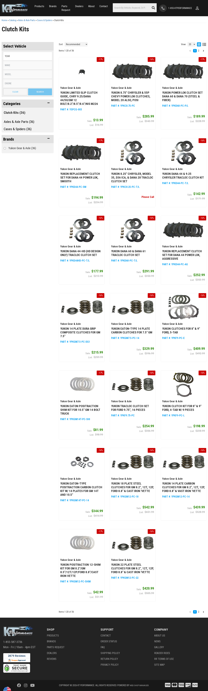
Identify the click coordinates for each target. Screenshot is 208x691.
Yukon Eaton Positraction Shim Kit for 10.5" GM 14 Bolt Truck (80, 409)
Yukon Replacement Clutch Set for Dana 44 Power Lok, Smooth (80, 177)
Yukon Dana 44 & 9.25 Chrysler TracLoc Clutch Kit (183, 175)
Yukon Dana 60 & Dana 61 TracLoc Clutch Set (128, 253)
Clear (15, 92)
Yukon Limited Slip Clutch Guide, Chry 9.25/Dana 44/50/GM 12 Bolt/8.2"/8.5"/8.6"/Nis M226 (79, 98)
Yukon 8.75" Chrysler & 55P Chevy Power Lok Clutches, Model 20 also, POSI (130, 96)
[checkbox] (5, 148)
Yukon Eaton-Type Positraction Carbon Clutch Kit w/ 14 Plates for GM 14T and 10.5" (81, 489)
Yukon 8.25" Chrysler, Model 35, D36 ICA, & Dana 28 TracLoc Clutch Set (132, 177)
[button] (39, 6)
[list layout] (204, 44)
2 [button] (198, 50)
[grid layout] (199, 44)
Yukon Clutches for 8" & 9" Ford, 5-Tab (181, 330)
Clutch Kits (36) (14, 113)
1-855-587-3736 (12, 642)
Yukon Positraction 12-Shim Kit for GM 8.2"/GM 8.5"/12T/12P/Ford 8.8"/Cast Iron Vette (80, 570)
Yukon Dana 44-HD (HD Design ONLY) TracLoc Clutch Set (80, 253)
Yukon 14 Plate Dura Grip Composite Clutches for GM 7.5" (80, 332)
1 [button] (194, 50)
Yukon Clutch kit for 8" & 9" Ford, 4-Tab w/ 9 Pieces (181, 408)
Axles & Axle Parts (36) (19, 122)
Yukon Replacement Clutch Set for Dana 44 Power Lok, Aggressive (182, 255)
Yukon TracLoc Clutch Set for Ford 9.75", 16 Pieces (130, 408)
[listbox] (27, 56)
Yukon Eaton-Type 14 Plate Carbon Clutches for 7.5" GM (131, 330)
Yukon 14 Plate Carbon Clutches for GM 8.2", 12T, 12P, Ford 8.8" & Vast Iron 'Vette (183, 487)
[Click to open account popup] (198, 8)
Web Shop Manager (139, 685)
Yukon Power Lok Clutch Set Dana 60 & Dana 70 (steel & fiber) (182, 96)
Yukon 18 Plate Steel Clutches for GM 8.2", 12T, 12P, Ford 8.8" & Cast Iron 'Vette (132, 487)
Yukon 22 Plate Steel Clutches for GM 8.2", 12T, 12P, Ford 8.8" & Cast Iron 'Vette (132, 568)
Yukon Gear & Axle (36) (22, 148)
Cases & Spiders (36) (18, 129)
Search (40, 92)
